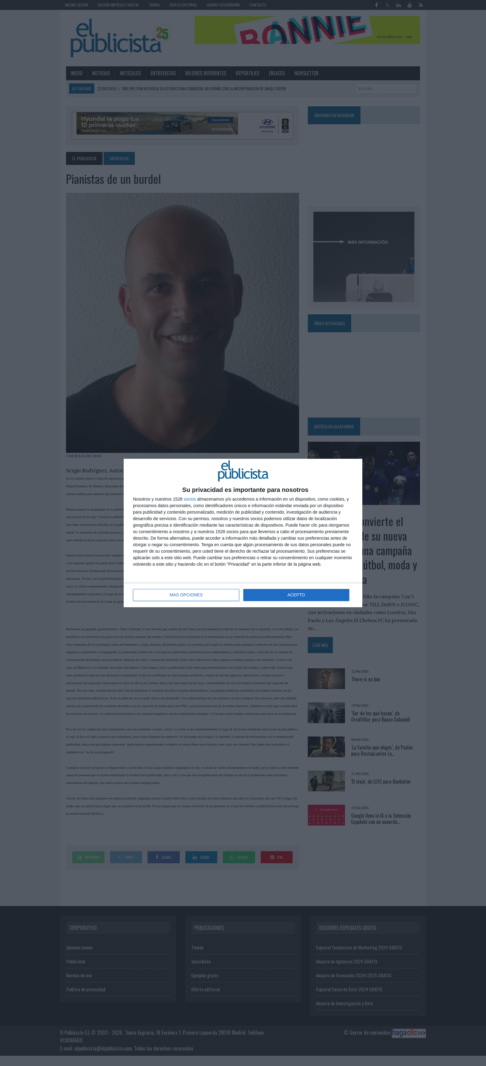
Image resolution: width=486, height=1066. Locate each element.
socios (189, 499)
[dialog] (243, 533)
